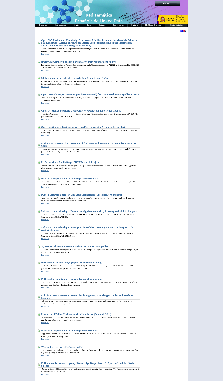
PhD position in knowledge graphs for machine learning (71, 262)
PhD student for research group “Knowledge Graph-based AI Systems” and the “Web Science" (87, 364)
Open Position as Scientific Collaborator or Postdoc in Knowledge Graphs (81, 110)
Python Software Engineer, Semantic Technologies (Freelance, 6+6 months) (81, 194)
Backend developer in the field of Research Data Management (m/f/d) (78, 61)
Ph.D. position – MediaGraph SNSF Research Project (70, 162)
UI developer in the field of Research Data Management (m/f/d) (75, 78)
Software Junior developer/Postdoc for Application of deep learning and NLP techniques (89, 211)
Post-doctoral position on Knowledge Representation (69, 178)
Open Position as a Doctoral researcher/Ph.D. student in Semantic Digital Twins (84, 127)
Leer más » (45, 54)
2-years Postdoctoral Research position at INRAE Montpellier (74, 246)
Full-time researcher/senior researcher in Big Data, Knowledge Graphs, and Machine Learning (87, 296)
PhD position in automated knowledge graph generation (71, 279)
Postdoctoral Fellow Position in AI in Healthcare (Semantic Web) (76, 314)
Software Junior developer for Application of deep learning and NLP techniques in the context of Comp (87, 229)
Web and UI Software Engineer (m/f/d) (62, 346)
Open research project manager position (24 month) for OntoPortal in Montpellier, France (90, 94)
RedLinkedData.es (66, 4)
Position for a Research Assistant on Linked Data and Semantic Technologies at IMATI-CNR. (88, 144)
